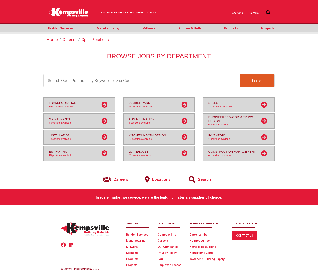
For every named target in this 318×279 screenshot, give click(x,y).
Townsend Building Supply (207, 259)
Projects (132, 265)
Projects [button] (268, 28)
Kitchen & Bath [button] (189, 28)
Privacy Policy (167, 252)
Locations (237, 12)
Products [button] (231, 28)
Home (52, 39)
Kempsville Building (203, 246)
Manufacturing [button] (108, 28)
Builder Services (137, 234)
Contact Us (244, 235)
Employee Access (170, 265)
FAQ (160, 259)
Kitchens (132, 252)
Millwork (132, 246)
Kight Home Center (202, 252)
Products (132, 259)
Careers (254, 12)
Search (256, 80)
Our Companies (168, 246)
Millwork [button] (148, 28)
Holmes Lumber (200, 240)
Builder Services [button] (61, 28)
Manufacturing (136, 240)
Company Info (167, 234)
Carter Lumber (199, 234)
